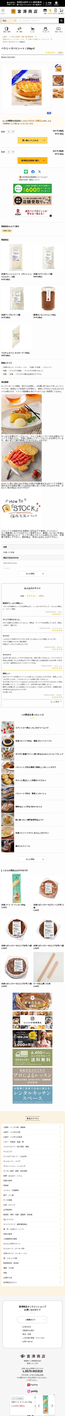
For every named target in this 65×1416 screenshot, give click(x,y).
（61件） (60, 52)
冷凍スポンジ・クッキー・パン (13, 39)
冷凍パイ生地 (33, 39)
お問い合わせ (26, 1341)
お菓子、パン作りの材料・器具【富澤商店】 (18, 37)
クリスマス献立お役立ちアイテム (28, 374)
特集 (4, 371)
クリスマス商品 (15, 371)
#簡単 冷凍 (7, 231)
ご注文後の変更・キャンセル (32, 1338)
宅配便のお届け (27, 1330)
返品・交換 (25, 1334)
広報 (10, 374)
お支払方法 (25, 1327)
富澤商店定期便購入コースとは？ (32, 177)
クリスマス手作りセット (33, 371)
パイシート (45, 39)
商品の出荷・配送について (28, 180)
